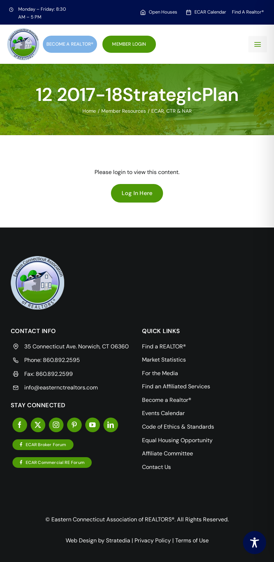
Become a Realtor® (69, 44)
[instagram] (56, 425)
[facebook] (19, 425)
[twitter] (38, 425)
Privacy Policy (153, 540)
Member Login (129, 44)
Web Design (81, 540)
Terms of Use (192, 540)
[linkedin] (110, 425)
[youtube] (92, 425)
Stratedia (118, 540)
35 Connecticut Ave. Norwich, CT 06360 (76, 346)
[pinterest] (74, 425)
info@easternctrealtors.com (61, 387)
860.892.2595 (61, 360)
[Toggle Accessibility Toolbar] (254, 542)
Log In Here (137, 193)
